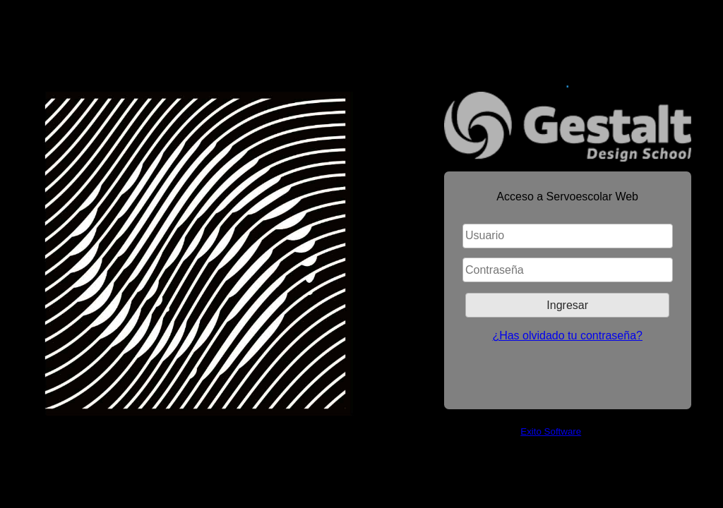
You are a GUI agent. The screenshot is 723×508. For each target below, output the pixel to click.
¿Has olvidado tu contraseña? (567, 335)
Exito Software (550, 431)
